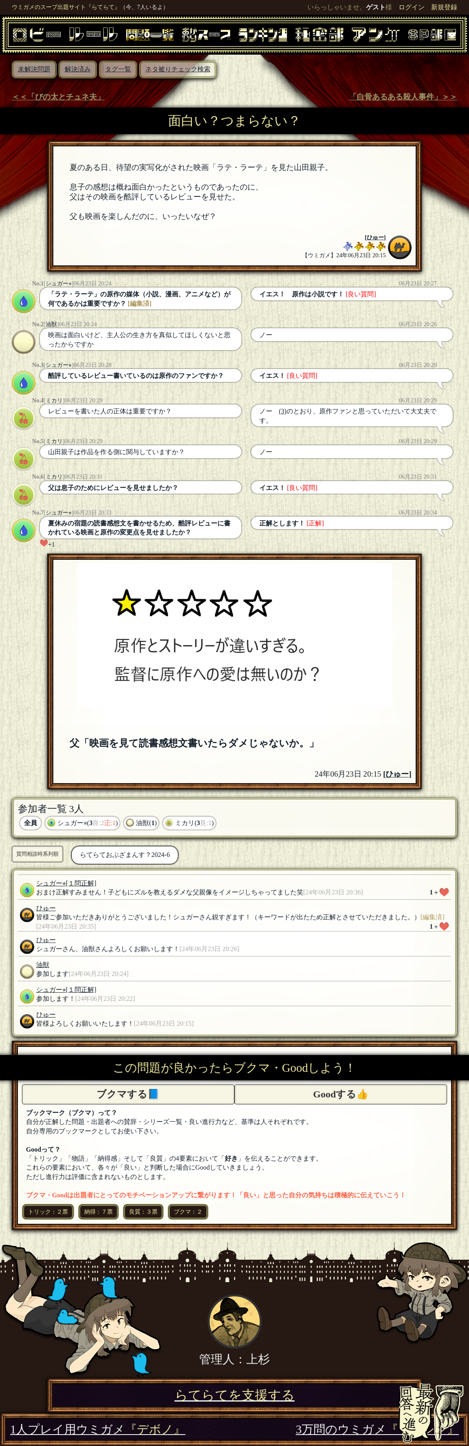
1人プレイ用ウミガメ (97, 1429)
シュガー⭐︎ (59, 283)
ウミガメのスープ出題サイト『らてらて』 (66, 7)
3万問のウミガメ (377, 1429)
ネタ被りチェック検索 (177, 69)
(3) (283, 411)
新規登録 (444, 7)
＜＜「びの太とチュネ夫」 (58, 97)
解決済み (78, 69)
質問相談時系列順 (37, 854)
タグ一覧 (118, 69)
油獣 (51, 324)
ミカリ (54, 400)
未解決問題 (34, 69)
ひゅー (375, 237)
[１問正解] (81, 883)
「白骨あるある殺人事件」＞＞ (403, 97)
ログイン (412, 7)
